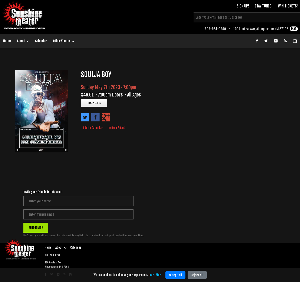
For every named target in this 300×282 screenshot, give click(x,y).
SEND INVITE (36, 227)
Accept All (175, 275)
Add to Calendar (93, 128)
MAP (294, 29)
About (23, 41)
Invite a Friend (116, 128)
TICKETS (94, 103)
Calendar (41, 41)
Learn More (155, 275)
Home (7, 41)
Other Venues (63, 41)
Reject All (197, 275)
